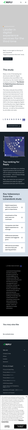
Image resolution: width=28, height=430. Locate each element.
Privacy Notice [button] (9, 372)
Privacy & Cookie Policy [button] (8, 369)
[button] (8, 58)
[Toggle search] (20, 2)
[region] (14, 412)
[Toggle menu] (25, 2)
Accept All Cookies (20, 426)
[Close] (26, 396)
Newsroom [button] (5, 361)
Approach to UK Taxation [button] (9, 392)
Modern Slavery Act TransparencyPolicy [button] (11, 387)
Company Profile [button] (7, 353)
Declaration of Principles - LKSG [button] (13, 390)
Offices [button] (4, 356)
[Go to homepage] (8, 2)
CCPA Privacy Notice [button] (8, 383)
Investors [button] (5, 359)
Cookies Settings (7, 426)
